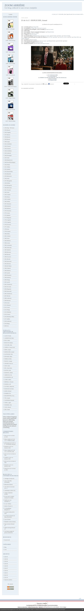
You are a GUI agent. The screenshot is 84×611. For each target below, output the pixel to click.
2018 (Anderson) (7, 321)
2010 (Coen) (6, 302)
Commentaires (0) (38, 84)
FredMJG (6, 457)
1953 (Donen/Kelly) (8, 171)
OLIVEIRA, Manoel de (9, 386)
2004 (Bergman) (7, 289)
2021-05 (6, 575)
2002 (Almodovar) (8, 284)
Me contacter (10, 584)
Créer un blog (39, 603)
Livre (5, 549)
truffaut (5, 426)
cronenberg (6, 427)
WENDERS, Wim (8, 405)
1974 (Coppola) (7, 220)
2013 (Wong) (7, 309)
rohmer (9, 417)
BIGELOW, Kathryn (8, 342)
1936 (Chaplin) (7, 132)
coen (7, 421)
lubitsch (14, 426)
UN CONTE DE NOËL (53, 75)
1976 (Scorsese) (7, 224)
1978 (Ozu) (6, 229)
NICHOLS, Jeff (7, 384)
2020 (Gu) (6, 325)
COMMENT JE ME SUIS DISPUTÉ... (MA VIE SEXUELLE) (52, 77)
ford (4, 421)
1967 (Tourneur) (7, 203)
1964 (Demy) (7, 197)
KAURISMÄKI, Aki (8, 377)
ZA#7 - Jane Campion (10, 52)
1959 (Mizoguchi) (8, 185)
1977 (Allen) (7, 226)
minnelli (5, 423)
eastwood (13, 418)
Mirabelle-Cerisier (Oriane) (10, 521)
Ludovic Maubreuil (25, 38)
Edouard (6, 468)
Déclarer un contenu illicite (22, 607)
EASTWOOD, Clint (8, 354)
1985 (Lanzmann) (8, 245)
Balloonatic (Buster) (8, 484)
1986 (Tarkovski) (7, 247)
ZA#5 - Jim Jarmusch (10, 75)
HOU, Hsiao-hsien (8, 368)
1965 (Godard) (7, 199)
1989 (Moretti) (7, 254)
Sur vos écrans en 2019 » (78, 14)
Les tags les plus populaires (53, 605)
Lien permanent (32, 84)
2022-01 (6, 572)
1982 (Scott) (6, 238)
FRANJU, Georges (8, 361)
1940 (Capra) (7, 141)
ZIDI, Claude (7, 409)
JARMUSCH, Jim (8, 375)
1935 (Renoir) (7, 130)
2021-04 (6, 577)
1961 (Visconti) (7, 190)
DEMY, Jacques (7, 349)
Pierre (5, 435)
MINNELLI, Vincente (8, 382)
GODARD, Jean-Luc (8, 363)
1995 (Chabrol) (7, 268)
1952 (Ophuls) (7, 169)
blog (65, 607)
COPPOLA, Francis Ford (9, 347)
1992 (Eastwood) (7, 261)
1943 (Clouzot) (7, 148)
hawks (9, 426)
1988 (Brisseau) (7, 252)
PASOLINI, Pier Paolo (9, 388)
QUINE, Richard (7, 391)
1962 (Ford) (6, 192)
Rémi (70, 37)
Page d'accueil (69, 14)
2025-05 (6, 556)
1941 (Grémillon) (7, 144)
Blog (5, 547)
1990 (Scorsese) (7, 256)
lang (13, 420)
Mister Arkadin (7, 439)
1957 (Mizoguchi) (8, 180)
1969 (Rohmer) (7, 208)
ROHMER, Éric (7, 393)
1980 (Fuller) (7, 233)
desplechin (26, 84)
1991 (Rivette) (7, 259)
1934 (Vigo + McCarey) (9, 127)
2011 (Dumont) (7, 305)
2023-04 (6, 563)
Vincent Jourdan (66, 35)
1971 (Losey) (7, 213)
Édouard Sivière (50, 32)
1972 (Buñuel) (7, 215)
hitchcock (10, 424)
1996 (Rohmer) (7, 270)
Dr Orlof (54, 35)
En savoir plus (62, 609)
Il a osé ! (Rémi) (7, 503)
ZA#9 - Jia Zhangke (10, 29)
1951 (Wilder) (7, 167)
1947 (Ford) (6, 157)
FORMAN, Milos (8, 358)
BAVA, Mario (7, 340)
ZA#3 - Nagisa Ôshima (10, 98)
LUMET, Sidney (7, 379)
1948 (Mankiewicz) (8, 160)
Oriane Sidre (35, 26)
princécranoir (7, 442)
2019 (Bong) (7, 323)
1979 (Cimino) (7, 231)
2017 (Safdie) (7, 319)
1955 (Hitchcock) (7, 176)
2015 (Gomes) (7, 314)
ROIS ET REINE (53, 78)
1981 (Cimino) (7, 236)
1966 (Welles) (7, 201)
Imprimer (45, 84)
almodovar (11, 423)
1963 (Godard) (7, 194)
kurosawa (5, 420)
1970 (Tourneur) (7, 210)
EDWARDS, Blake (8, 356)
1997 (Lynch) (7, 273)
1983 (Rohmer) (7, 240)
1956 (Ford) (6, 178)
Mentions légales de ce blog (33, 607)
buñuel (15, 424)
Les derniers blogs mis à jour (31, 605)
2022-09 (6, 566)
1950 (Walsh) (7, 164)
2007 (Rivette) (7, 296)
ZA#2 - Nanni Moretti (10, 109)
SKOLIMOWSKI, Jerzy (9, 395)
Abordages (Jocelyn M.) (9, 478)
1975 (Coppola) (7, 222)
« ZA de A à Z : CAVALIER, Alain (59, 14)
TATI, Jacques (7, 398)
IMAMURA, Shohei (8, 372)
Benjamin (6, 446)
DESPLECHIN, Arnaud (9, 352)
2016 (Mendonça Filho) (9, 316)
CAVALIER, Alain (8, 345)
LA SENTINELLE (53, 76)
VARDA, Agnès (7, 402)
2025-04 (6, 559)
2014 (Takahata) (7, 312)
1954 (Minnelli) (7, 173)
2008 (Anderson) (7, 298)
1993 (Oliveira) (7, 263)
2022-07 (6, 568)
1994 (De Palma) (7, 266)
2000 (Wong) (7, 279)
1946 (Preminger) (8, 155)
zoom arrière (6, 418)
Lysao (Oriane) (7, 519)
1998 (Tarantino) (7, 275)
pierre (5, 453)
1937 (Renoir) (7, 134)
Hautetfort (45, 603)
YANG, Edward (7, 407)
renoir (4, 424)
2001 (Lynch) (7, 282)
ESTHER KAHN (53, 80)
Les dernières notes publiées (42, 605)
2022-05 (6, 570)
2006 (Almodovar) (8, 293)
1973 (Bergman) (7, 217)
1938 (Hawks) (7, 137)
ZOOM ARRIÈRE (15, 5)
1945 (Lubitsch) (7, 153)
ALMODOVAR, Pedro (9, 338)
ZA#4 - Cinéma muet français (10, 86)
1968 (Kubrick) (7, 206)
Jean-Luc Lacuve (42, 28)
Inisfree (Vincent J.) (8, 506)
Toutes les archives (8, 579)
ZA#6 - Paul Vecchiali (10, 63)
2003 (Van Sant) (7, 286)
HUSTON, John (7, 370)
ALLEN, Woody (7, 335)
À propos (10, 14)
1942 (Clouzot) (7, 146)
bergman (14, 417)
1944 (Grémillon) (7, 150)
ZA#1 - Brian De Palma (10, 121)
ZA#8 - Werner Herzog (10, 40)
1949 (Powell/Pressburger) (9, 162)
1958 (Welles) (7, 183)
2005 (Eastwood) (7, 291)
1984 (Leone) (7, 243)
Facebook (51, 84)
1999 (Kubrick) (7, 277)
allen (10, 420)
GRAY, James (7, 365)
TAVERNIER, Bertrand (9, 400)
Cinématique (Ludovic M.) (9, 490)
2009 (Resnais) (7, 300)
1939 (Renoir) (7, 139)
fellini (4, 417)
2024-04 (6, 561)
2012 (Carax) (7, 307)
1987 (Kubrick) (7, 249)
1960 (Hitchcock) (7, 187)
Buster (59, 35)
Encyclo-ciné (7, 540)
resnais (11, 421)
